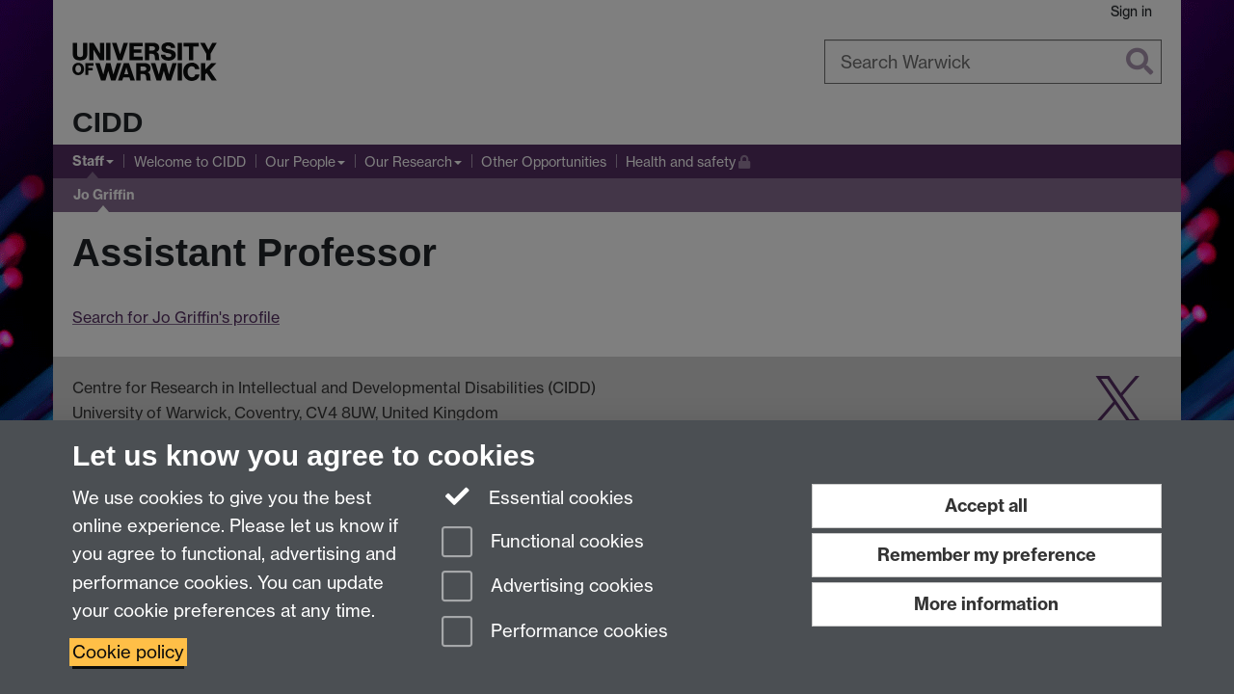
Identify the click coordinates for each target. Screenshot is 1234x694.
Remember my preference (986, 555)
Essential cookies (537, 496)
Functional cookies (543, 543)
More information (986, 604)
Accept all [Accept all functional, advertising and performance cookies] (986, 505)
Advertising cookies (548, 587)
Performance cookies (555, 633)
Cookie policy (128, 652)
